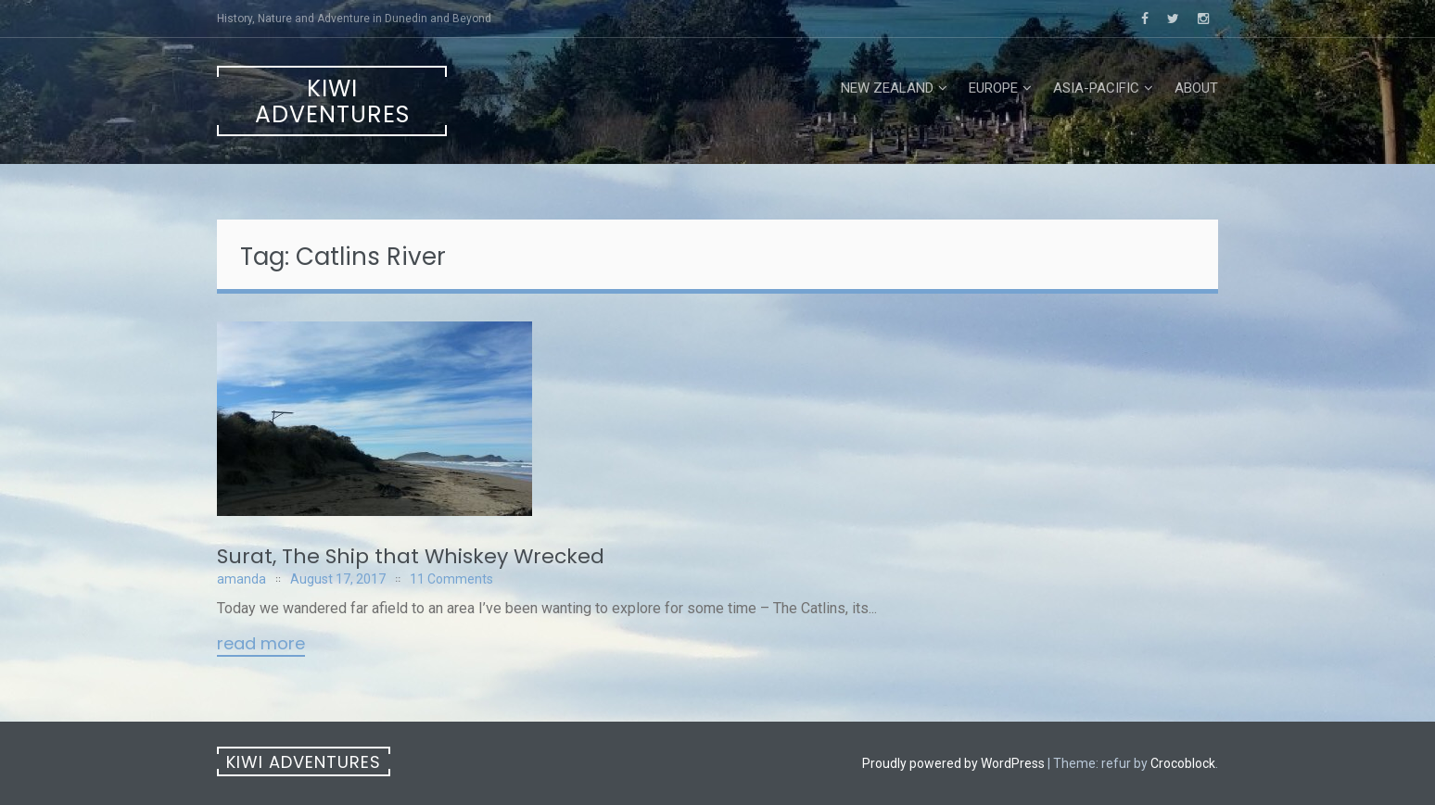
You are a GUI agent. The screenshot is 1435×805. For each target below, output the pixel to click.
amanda (241, 579)
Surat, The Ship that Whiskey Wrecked (410, 556)
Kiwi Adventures (332, 101)
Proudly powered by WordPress (953, 763)
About (1196, 88)
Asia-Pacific (1096, 88)
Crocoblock (1182, 763)
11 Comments (451, 579)
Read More (261, 645)
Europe (993, 88)
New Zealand (887, 88)
